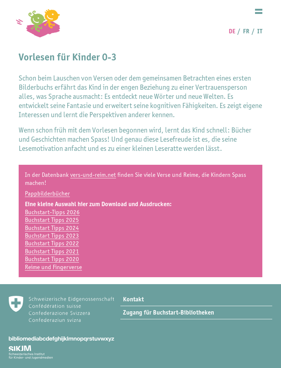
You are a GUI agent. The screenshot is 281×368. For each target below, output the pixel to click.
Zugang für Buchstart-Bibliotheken (168, 312)
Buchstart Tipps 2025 (52, 219)
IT (259, 31)
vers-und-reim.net (93, 174)
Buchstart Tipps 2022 (52, 243)
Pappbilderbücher (47, 193)
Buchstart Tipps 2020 (52, 259)
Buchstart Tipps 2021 (52, 251)
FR (246, 31)
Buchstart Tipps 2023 (52, 235)
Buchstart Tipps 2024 (52, 227)
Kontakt (133, 299)
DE (232, 31)
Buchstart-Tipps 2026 (52, 212)
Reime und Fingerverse (53, 267)
